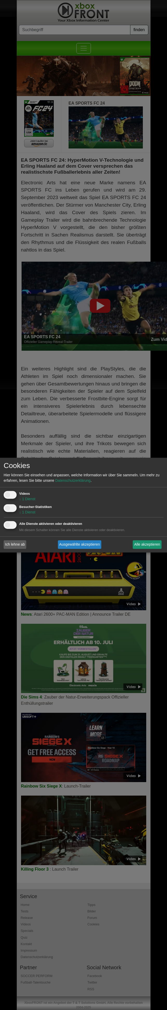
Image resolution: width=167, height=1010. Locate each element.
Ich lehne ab (15, 544)
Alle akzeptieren (147, 544)
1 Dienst (27, 499)
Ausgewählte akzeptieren (79, 544)
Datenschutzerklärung (72, 480)
